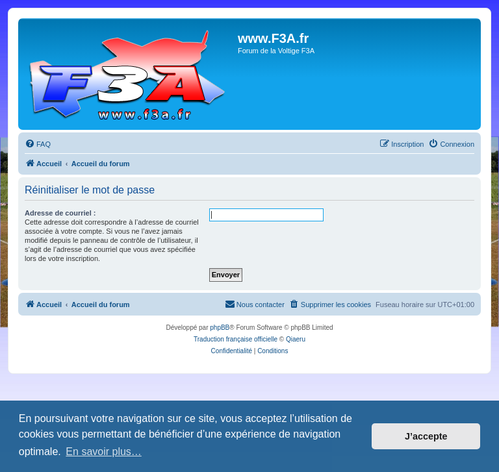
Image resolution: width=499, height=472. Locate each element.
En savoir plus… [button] (104, 451)
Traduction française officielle (235, 339)
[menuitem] (38, 144)
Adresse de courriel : (60, 213)
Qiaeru (295, 339)
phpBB (219, 327)
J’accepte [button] (426, 436)
